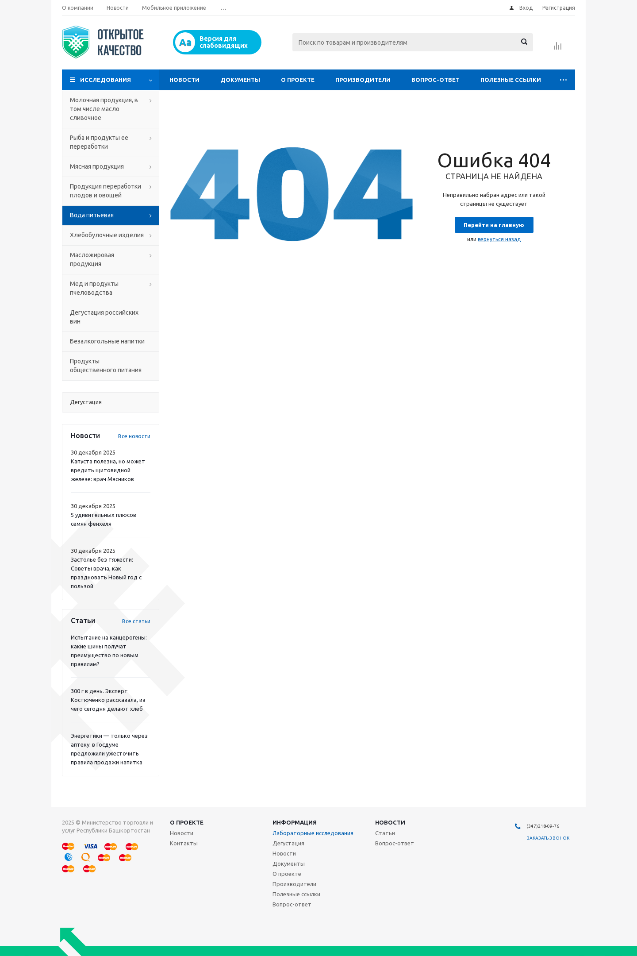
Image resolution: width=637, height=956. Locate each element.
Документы (240, 80)
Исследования (105, 80)
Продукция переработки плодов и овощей (105, 191)
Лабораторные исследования (312, 833)
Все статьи (136, 621)
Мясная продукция (97, 166)
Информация (294, 822)
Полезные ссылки (510, 80)
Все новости (134, 436)
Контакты (184, 843)
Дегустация (288, 843)
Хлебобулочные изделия (107, 235)
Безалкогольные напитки (107, 341)
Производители (363, 80)
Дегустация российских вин (104, 317)
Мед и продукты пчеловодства (94, 288)
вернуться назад (499, 239)
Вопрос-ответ (435, 80)
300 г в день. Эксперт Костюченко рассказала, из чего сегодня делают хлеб (108, 700)
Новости (184, 80)
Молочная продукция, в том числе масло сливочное (104, 108)
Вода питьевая (92, 215)
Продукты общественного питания (106, 366)
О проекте (298, 80)
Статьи (385, 833)
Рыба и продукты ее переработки (99, 142)
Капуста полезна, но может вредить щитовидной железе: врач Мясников (108, 470)
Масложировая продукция (92, 259)
